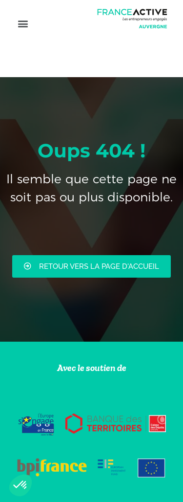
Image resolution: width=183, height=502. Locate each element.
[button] (23, 23)
